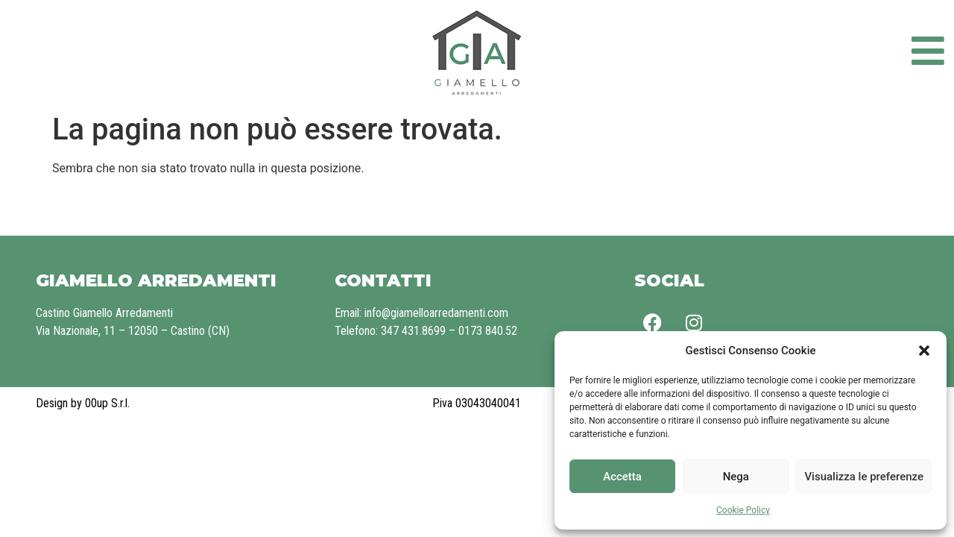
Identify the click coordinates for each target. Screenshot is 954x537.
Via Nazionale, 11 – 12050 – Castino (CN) (133, 331)
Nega (736, 476)
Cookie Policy (743, 510)
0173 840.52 (487, 331)
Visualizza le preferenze (863, 476)
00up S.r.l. (107, 403)
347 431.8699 (413, 331)
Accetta (622, 476)
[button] (924, 350)
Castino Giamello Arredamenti (104, 313)
